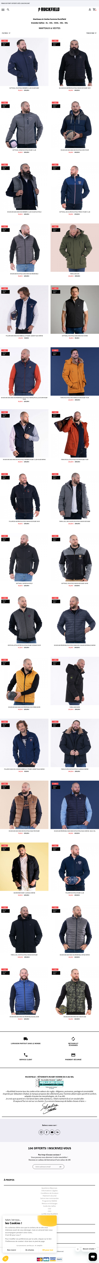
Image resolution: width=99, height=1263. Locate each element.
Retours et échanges (49, 1203)
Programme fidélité (49, 1201)
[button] (49, 1182)
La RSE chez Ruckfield (49, 1214)
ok (60, 1166)
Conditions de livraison (49, 1193)
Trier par (91, 33)
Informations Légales (49, 1190)
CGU (49, 1211)
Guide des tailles (49, 1206)
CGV (49, 1208)
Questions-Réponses (49, 1188)
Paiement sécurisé (49, 1196)
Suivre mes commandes (49, 1198)
